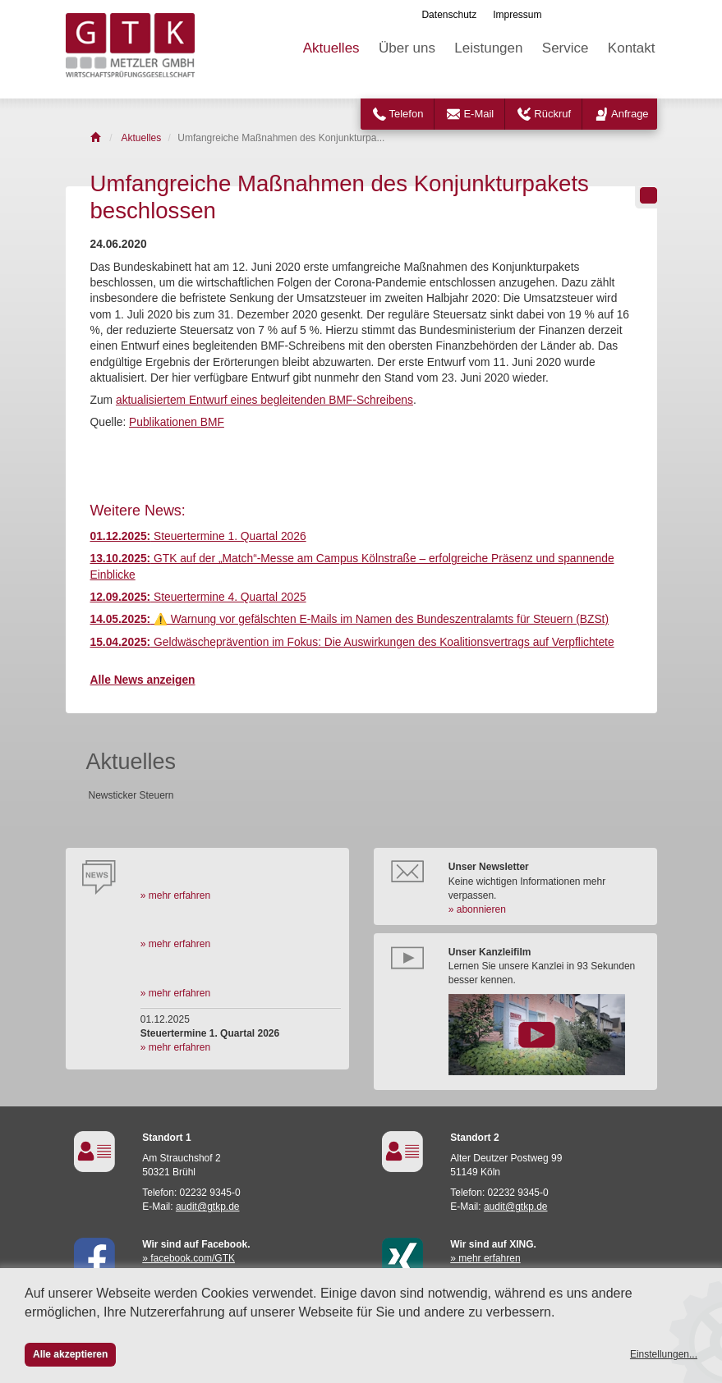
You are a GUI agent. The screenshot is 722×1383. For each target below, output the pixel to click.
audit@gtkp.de (208, 1206)
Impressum (517, 15)
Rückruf (552, 114)
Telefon (406, 114)
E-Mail (478, 114)
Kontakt (631, 48)
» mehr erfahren (175, 895)
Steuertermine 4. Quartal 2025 (198, 597)
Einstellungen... (663, 1354)
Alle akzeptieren (70, 1354)
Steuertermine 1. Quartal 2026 (198, 536)
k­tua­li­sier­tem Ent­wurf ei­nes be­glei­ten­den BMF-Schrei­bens (267, 400)
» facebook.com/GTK (188, 1258)
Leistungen (488, 48)
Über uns (407, 48)
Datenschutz (448, 15)
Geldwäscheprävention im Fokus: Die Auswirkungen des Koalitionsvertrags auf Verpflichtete (352, 642)
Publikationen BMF (176, 422)
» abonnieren (477, 909)
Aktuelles (331, 48)
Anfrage (630, 114)
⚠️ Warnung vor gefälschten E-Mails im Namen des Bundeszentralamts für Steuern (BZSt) (349, 619)
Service (565, 48)
